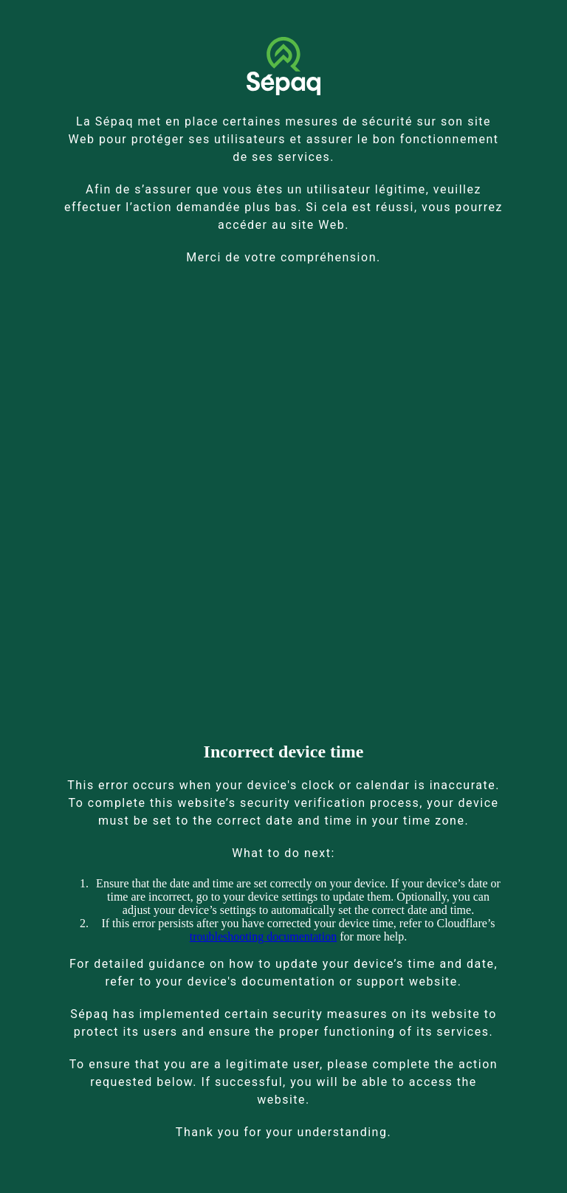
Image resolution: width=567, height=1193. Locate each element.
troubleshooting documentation (263, 936)
